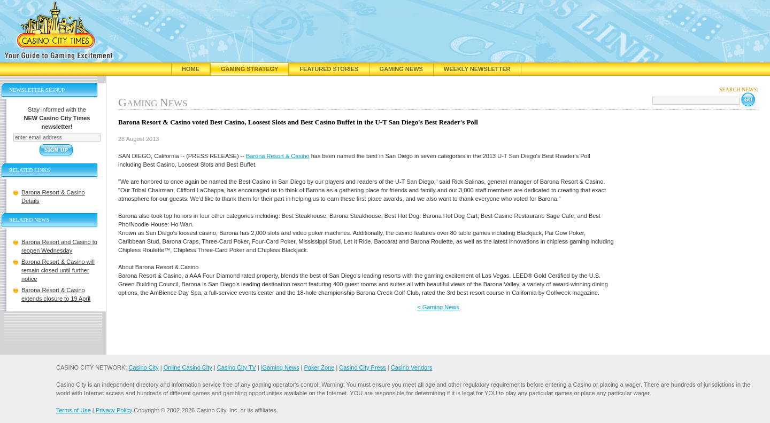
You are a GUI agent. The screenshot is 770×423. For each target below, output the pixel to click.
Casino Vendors (412, 367)
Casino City (143, 367)
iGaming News (280, 367)
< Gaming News (438, 307)
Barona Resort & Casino (278, 156)
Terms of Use (73, 410)
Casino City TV (236, 367)
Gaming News (401, 69)
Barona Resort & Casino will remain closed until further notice (58, 270)
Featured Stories (328, 69)
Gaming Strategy (249, 69)
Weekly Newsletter (477, 69)
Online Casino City (188, 367)
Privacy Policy (114, 410)
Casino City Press (362, 367)
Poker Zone (319, 367)
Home (190, 69)
